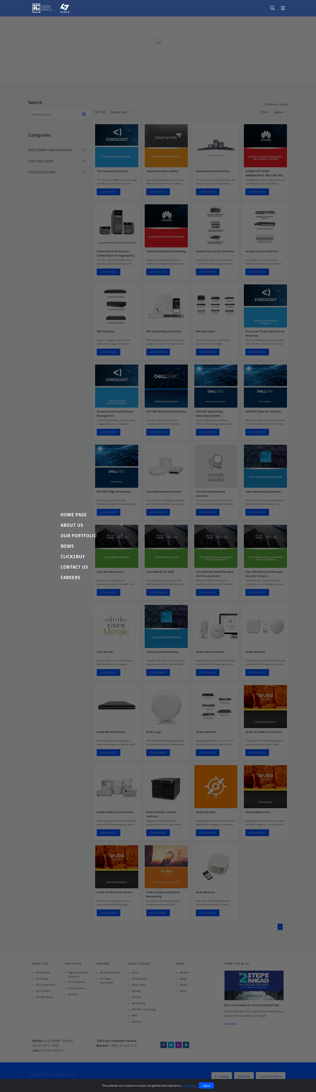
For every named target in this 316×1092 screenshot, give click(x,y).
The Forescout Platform (112, 171)
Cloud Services (76, 988)
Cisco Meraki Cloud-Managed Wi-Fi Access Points (214, 573)
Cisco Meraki (105, 652)
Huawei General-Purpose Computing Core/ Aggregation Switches (116, 255)
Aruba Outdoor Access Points (115, 812)
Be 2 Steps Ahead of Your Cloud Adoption (252, 1005)
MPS (134, 1016)
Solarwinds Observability (162, 171)
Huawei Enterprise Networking (166, 251)
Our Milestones (45, 997)
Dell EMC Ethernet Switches (263, 411)
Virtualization (139, 979)
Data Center (139, 985)
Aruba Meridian (205, 812)
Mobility (136, 991)
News (183, 991)
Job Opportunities (110, 972)
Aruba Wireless (255, 652)
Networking (138, 1003)
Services (73, 994)
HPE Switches (105, 331)
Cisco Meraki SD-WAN (160, 571)
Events (183, 985)
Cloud (135, 972)
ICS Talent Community (106, 981)
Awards (184, 972)
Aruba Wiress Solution (210, 652)
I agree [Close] (206, 1085)
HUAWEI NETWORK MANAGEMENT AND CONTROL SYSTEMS (264, 175)
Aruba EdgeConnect (258, 812)
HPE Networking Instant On (163, 331)
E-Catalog (222, 1076)
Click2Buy (244, 1076)
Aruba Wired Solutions (111, 732)
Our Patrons (43, 972)
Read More (231, 1024)
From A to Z (119, 112)
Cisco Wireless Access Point (164, 491)
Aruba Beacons (205, 892)
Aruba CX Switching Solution (115, 892)
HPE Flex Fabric (205, 331)
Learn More (108, 192)
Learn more (189, 1085)
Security (136, 997)
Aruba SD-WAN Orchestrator (263, 732)
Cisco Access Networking (162, 652)
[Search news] (58, 114)
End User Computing (143, 1009)
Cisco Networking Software (263, 491)
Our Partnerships (46, 985)
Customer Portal (270, 1076)
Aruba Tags (153, 732)
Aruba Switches (206, 732)
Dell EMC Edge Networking (114, 491)
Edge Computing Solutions (77, 974)
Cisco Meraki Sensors (110, 571)
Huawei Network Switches (213, 171)
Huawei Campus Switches (261, 251)
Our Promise (43, 991)
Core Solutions (76, 982)
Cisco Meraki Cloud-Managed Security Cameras (264, 573)
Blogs (183, 979)
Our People (42, 979)
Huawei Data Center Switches (215, 251)
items (278, 112)
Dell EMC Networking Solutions (166, 411)
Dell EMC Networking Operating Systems (209, 413)
